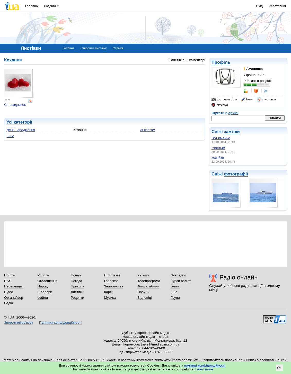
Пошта (9, 275)
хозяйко (217, 158)
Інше (10, 136)
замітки (232, 131)
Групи (175, 298)
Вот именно (220, 138)
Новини (143, 292)
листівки (266, 99)
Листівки (77, 292)
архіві (233, 113)
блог (247, 99)
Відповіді (144, 298)
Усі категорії (19, 122)
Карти (108, 292)
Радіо (8, 303)
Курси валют (181, 281)
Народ (42, 286)
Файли (42, 298)
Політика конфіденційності (60, 322)
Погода (76, 281)
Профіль (220, 62)
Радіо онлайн (238, 277)
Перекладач (13, 286)
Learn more (204, 369)
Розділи (50, 6)
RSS (7, 281)
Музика (110, 298)
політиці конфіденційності (204, 365)
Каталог (143, 275)
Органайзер (13, 298)
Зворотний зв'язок (18, 322)
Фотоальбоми (148, 286)
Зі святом (147, 130)
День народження (20, 130)
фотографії (236, 174)
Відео (8, 292)
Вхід (259, 6)
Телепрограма (148, 281)
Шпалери (44, 292)
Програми (112, 275)
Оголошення (47, 281)
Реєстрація (277, 6)
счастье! (218, 148)
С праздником (15, 105)
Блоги (175, 286)
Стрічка (118, 48)
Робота (43, 275)
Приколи (77, 286)
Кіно (174, 292)
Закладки (178, 275)
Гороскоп (111, 281)
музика (219, 104)
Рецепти (77, 298)
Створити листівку (94, 48)
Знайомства (113, 286)
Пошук (76, 275)
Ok (279, 368)
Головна (31, 6)
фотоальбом (224, 99)
